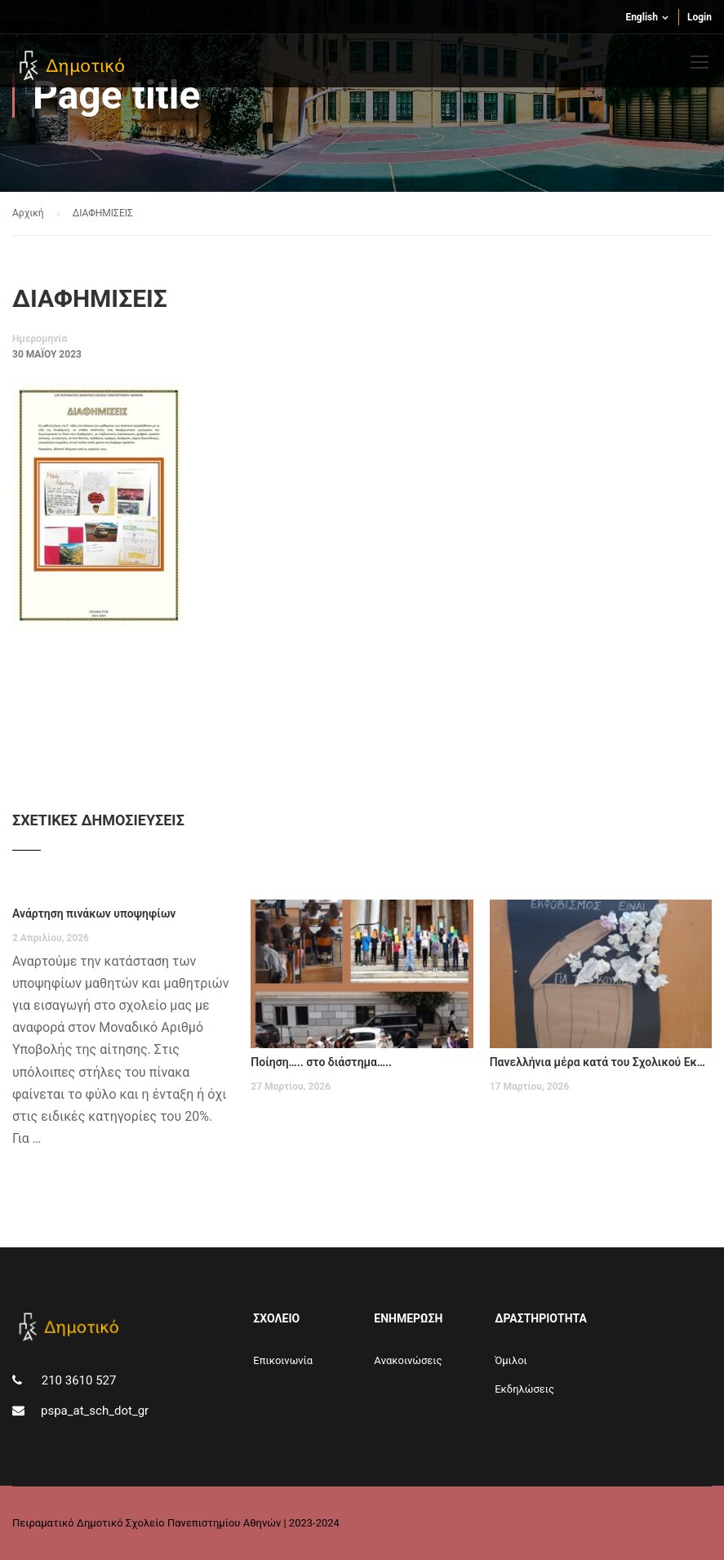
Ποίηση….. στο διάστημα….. (321, 1062)
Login (699, 17)
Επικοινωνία (283, 1360)
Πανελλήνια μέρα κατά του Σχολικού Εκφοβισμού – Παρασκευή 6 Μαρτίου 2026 (601, 1062)
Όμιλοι (511, 1360)
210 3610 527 (77, 1380)
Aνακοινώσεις (408, 1360)
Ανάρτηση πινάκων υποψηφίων (93, 913)
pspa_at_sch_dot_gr (95, 1410)
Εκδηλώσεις (524, 1389)
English (641, 17)
